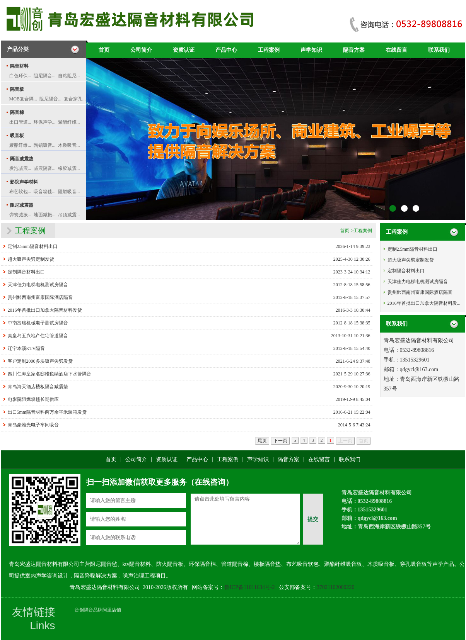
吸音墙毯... (45, 191)
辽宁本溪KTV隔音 (26, 348)
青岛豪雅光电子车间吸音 (33, 425)
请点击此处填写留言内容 (245, 519)
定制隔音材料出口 (26, 272)
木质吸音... (69, 145)
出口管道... (20, 122)
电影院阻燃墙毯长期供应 (33, 399)
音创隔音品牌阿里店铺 (98, 610)
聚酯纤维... (69, 122)
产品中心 (226, 50)
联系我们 (439, 50)
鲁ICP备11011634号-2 (249, 587)
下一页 (280, 440)
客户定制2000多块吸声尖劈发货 (40, 361)
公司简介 (141, 50)
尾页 (262, 440)
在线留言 (396, 50)
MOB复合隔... (23, 99)
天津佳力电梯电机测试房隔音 (38, 284)
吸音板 (17, 135)
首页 (104, 50)
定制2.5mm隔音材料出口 (33, 246)
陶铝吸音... (45, 145)
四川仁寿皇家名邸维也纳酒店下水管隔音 (49, 374)
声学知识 (311, 50)
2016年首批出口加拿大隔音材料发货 (45, 310)
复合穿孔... (75, 99)
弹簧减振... (20, 214)
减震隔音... (45, 168)
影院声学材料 (24, 182)
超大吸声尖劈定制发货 (31, 259)
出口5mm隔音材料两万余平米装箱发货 (47, 412)
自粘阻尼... (69, 75)
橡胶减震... (69, 168)
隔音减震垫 (21, 158)
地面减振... (45, 214)
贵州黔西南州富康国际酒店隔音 (40, 297)
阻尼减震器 (21, 205)
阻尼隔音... (45, 75)
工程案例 (269, 50)
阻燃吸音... (69, 191)
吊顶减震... (69, 214)
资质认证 (184, 50)
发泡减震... (20, 168)
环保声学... (45, 122)
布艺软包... (20, 191)
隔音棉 (17, 112)
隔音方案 (354, 50)
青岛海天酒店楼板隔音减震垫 (38, 386)
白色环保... (20, 75)
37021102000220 (335, 587)
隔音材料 (19, 66)
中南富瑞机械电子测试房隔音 (38, 323)
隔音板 (17, 89)
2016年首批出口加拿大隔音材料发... (424, 303)
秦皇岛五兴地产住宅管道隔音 (38, 335)
